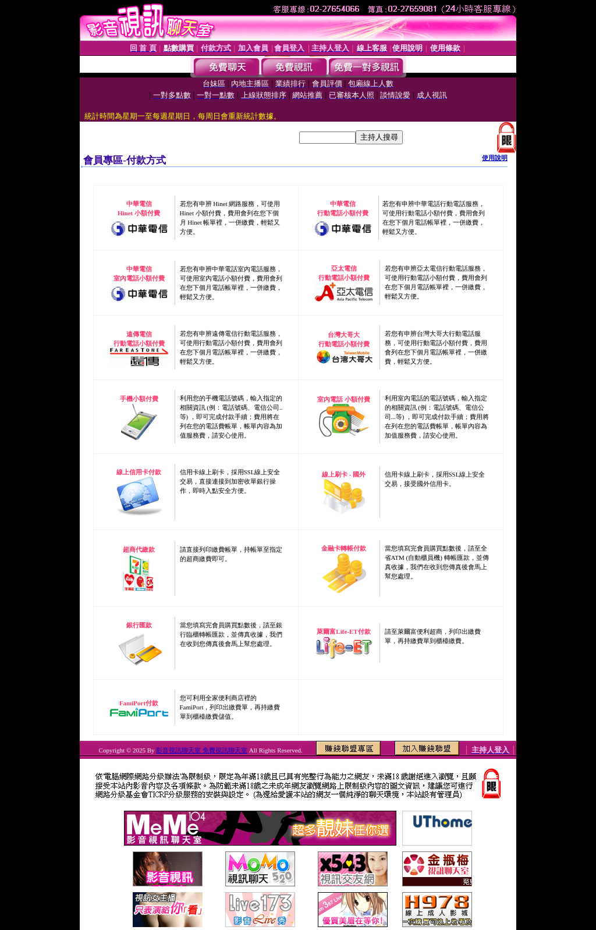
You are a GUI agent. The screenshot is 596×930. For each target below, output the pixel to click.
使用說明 (495, 157)
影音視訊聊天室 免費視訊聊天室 (201, 750)
